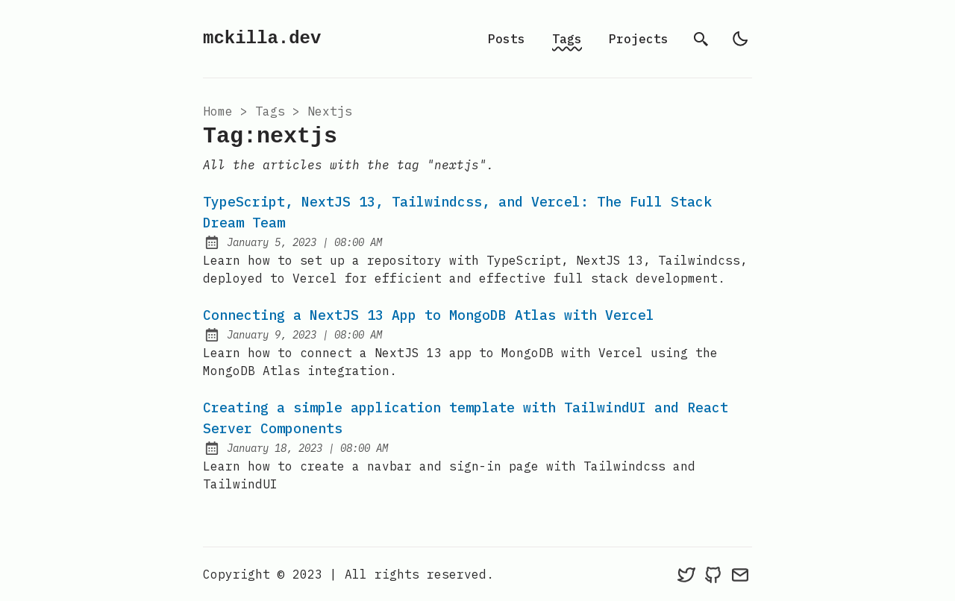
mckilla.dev (262, 38)
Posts (506, 38)
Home (218, 111)
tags (270, 111)
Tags (567, 38)
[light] (740, 39)
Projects (638, 38)
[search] (701, 38)
